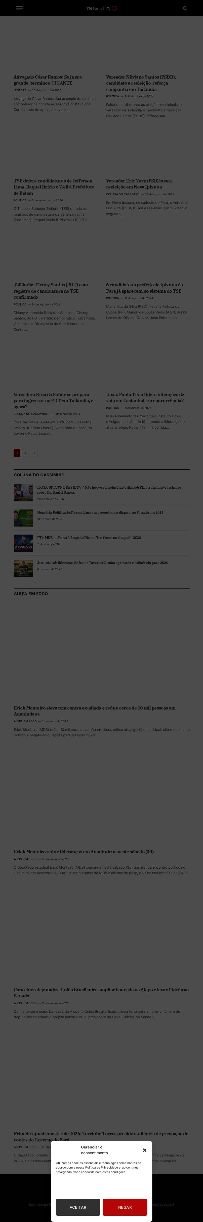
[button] (144, 1150)
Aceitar (78, 1207)
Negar (125, 1207)
